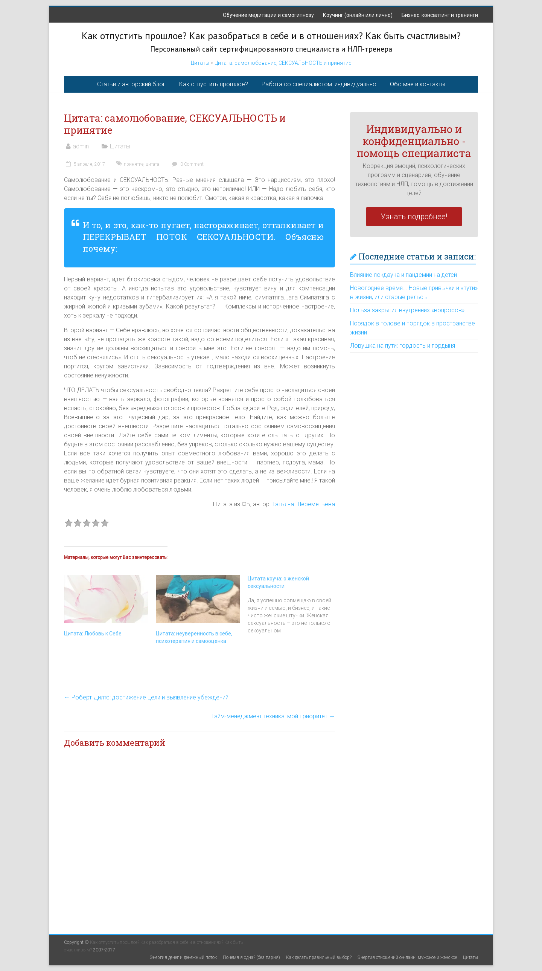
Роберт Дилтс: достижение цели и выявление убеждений (146, 697)
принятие (133, 164)
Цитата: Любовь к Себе (93, 634)
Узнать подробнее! (414, 216)
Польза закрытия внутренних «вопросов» (407, 310)
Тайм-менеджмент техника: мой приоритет (273, 716)
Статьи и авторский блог (131, 84)
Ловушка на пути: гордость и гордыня (402, 345)
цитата (152, 164)
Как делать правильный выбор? (319, 957)
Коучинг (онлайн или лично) (358, 15)
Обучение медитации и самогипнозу (268, 15)
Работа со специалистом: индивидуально (319, 84)
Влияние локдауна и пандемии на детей (403, 274)
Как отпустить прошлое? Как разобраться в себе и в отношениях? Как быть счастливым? (271, 35)
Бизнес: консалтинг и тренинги (440, 15)
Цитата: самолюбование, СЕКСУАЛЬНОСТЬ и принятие (283, 63)
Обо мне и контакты (417, 84)
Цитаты (200, 63)
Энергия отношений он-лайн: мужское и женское (407, 957)
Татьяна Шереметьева (303, 504)
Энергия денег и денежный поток (183, 957)
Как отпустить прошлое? (213, 84)
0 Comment (187, 164)
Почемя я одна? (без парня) (251, 957)
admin (81, 146)
